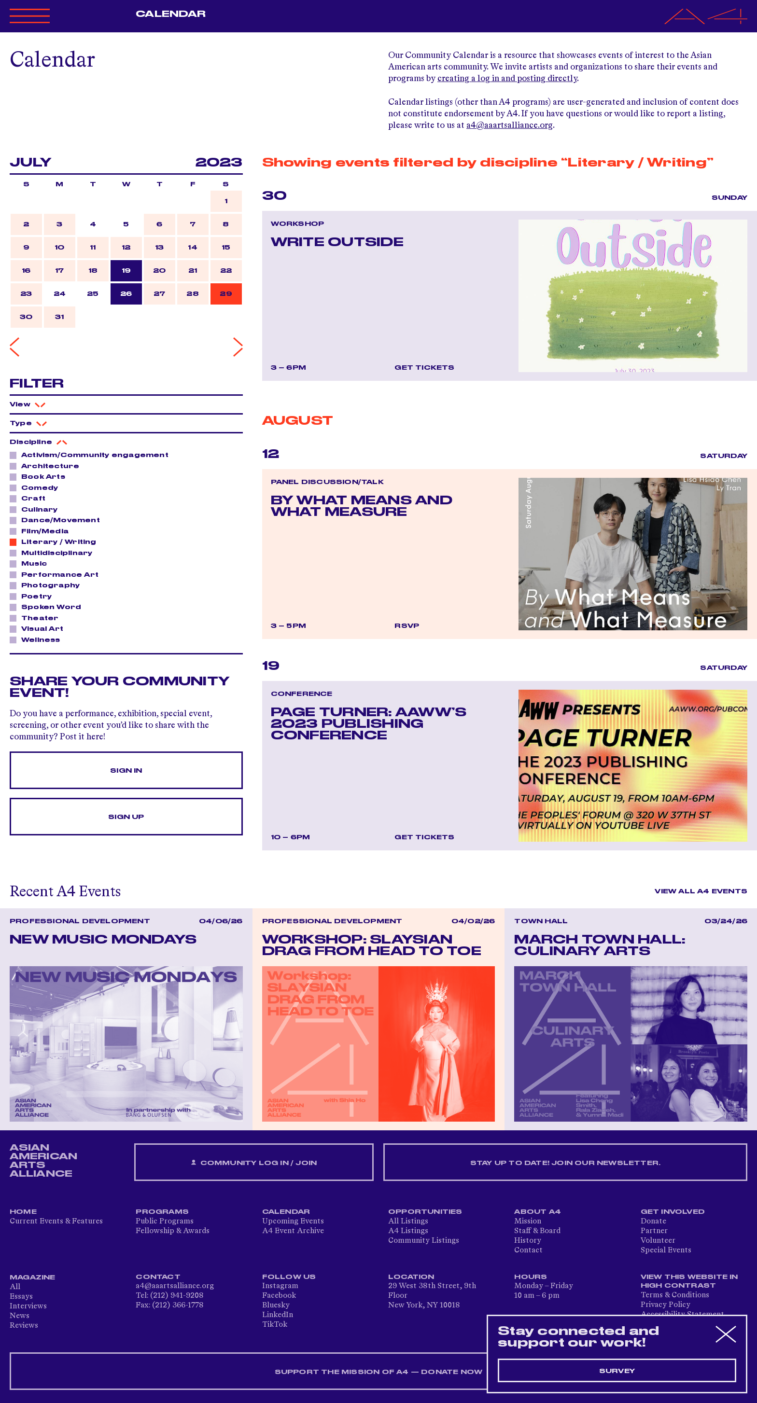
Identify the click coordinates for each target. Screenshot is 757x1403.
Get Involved (673, 1212)
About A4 (537, 1212)
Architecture (47, 466)
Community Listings (423, 1241)
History (527, 1241)
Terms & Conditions (675, 1295)
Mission (527, 1221)
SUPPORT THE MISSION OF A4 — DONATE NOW (379, 1372)
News (19, 1316)
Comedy (37, 487)
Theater (37, 618)
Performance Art (57, 574)
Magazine (33, 1277)
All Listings (408, 1221)
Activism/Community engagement (92, 454)
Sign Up (126, 817)
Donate (653, 1221)
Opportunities (425, 1212)
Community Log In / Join (254, 1163)
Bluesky (276, 1305)
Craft (31, 498)
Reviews (24, 1326)
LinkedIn (277, 1315)
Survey (617, 1371)
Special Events (666, 1250)
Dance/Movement (58, 520)
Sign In (126, 771)
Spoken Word (48, 607)
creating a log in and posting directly (507, 78)
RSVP (406, 626)
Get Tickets (424, 368)
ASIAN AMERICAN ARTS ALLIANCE (43, 1160)
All (15, 1287)
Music (31, 563)
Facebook (279, 1296)
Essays (21, 1297)
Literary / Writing (56, 541)
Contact (528, 1250)
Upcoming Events (293, 1221)
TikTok (274, 1325)
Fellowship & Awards (173, 1231)
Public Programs (165, 1221)
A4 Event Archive (293, 1231)
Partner (654, 1231)
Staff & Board (537, 1231)
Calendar (171, 14)
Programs (162, 1212)
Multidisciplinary (54, 552)
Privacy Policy (665, 1305)
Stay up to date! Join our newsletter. (565, 1163)
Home (23, 1212)
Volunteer (658, 1241)
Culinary (37, 509)
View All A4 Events (701, 891)
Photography (48, 585)
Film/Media (42, 531)
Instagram (280, 1286)
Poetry (34, 596)
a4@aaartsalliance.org (509, 125)
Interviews (28, 1306)
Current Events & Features (56, 1221)
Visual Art (40, 628)
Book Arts (40, 476)
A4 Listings (408, 1231)
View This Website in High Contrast (689, 1281)
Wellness (38, 639)
